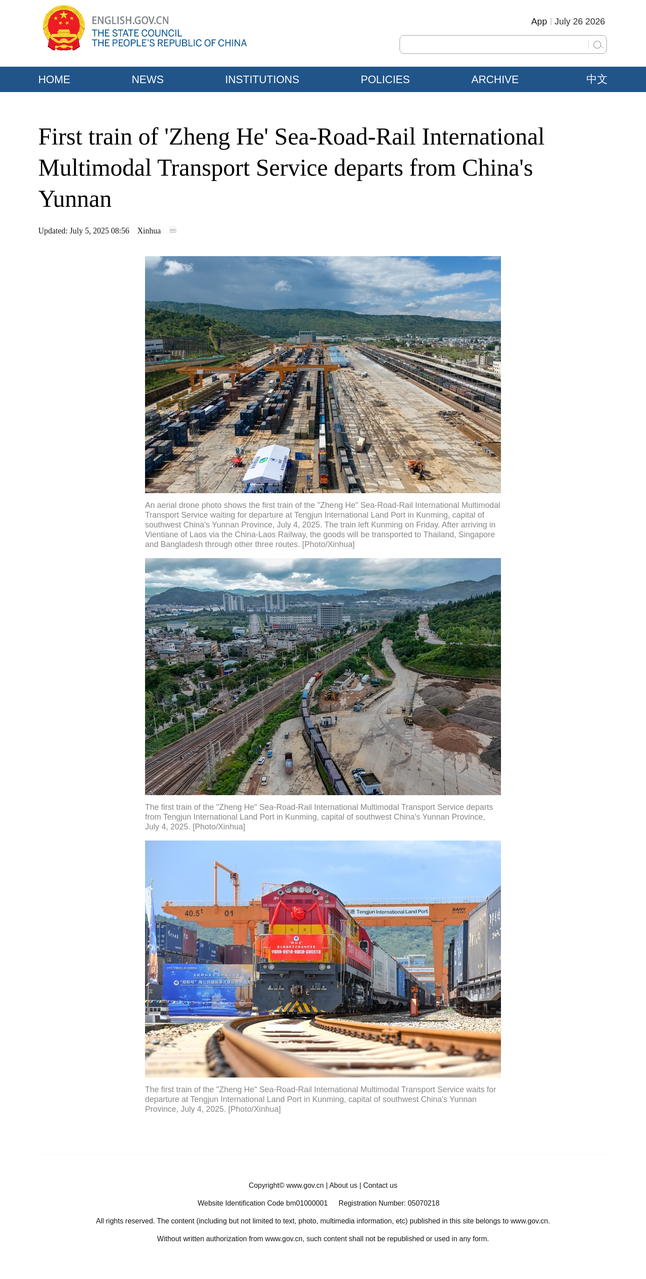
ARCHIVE (495, 79)
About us (343, 1185)
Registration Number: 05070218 (389, 1203)
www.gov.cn (305, 1185)
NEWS (148, 79)
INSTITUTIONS (262, 79)
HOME (54, 79)
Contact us (380, 1185)
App (539, 21)
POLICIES (385, 79)
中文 (597, 79)
